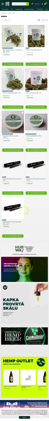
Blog (46, 9)
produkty (9, 12)
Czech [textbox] (32, 3)
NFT (12, 9)
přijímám (24, 417)
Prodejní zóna (18, 9)
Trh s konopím (5, 9)
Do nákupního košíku (14, 64)
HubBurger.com (4, 12)
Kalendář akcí (39, 9)
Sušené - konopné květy (7, 48)
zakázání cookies (43, 414)
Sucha (27, 48)
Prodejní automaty (29, 9)
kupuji (22, 27)
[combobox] (32, 4)
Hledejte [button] (27, 3)
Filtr (6, 20)
